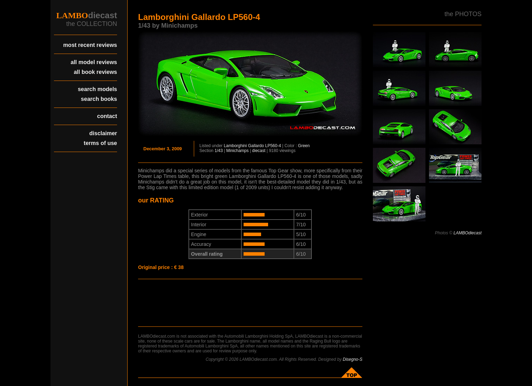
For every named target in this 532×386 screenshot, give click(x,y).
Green (303, 145)
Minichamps (237, 150)
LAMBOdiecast (467, 232)
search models (97, 89)
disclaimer (103, 133)
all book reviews (95, 72)
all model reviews (93, 62)
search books (99, 99)
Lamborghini (235, 145)
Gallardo (256, 145)
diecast (258, 150)
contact (107, 116)
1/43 (218, 150)
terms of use (100, 143)
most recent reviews (90, 45)
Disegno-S (352, 359)
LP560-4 (273, 145)
